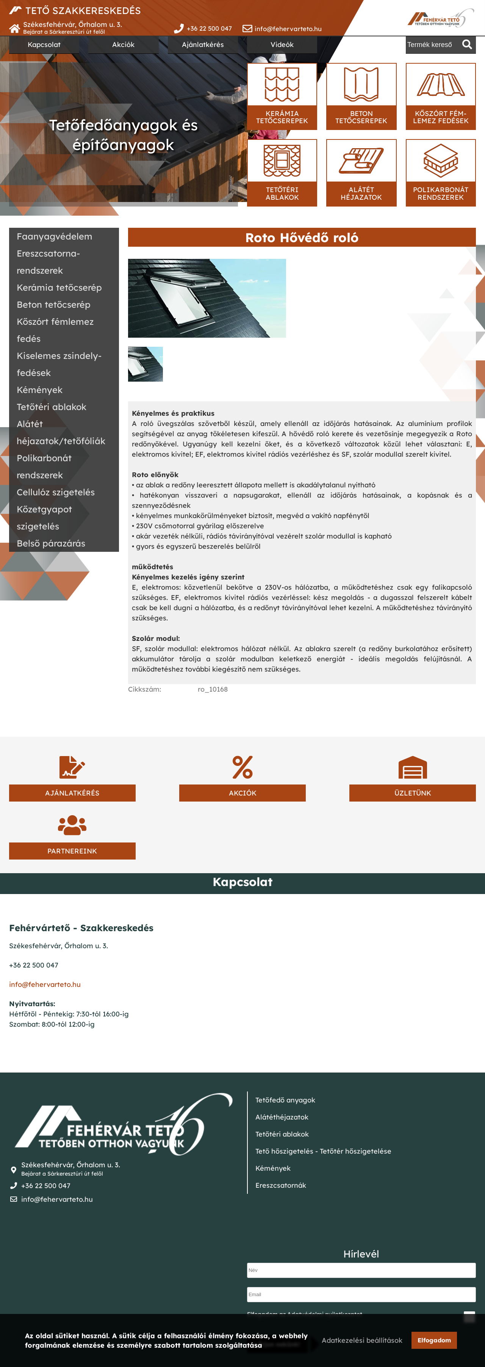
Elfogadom (437, 1341)
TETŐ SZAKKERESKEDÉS (89, 10)
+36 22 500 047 (209, 28)
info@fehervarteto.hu (288, 28)
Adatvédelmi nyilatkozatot (324, 1256)
